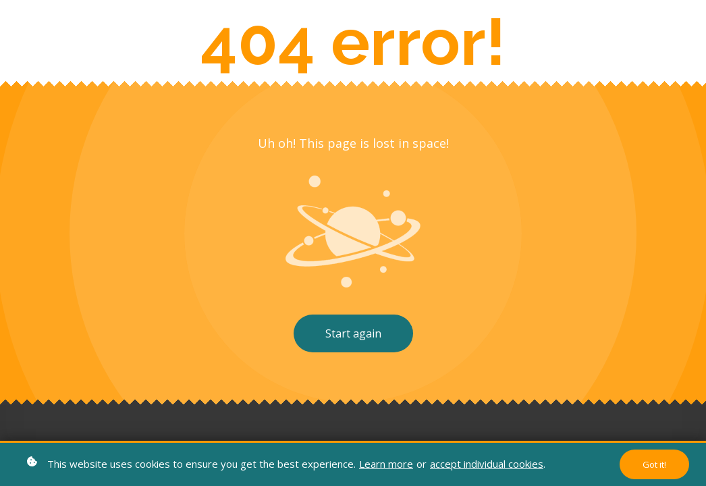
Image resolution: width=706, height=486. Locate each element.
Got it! (654, 464)
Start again (353, 333)
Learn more (386, 463)
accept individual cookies (486, 463)
